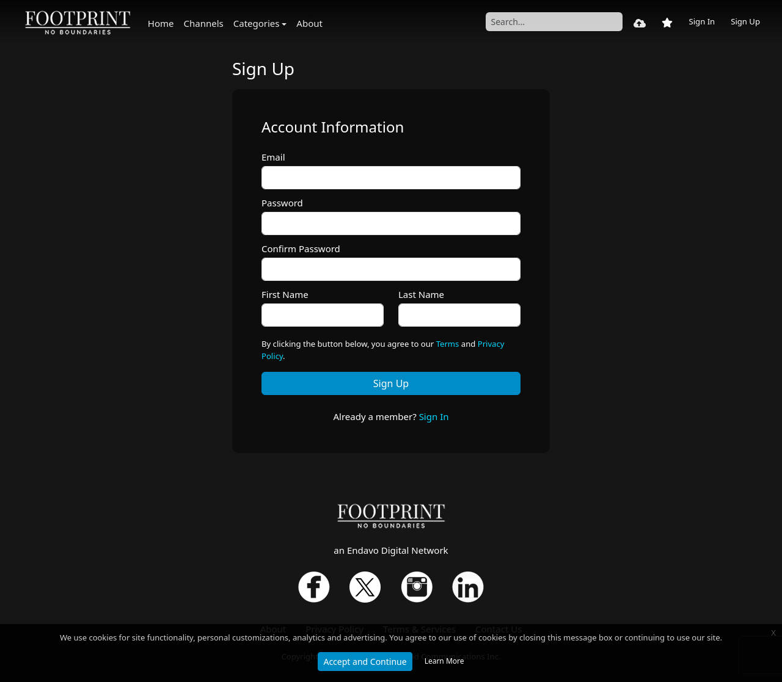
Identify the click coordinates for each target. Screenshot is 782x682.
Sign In (702, 21)
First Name (285, 294)
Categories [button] (256, 23)
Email (273, 157)
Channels (204, 23)
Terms (447, 343)
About (309, 23)
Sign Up (745, 21)
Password (282, 203)
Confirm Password (300, 248)
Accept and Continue (364, 661)
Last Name (421, 294)
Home (161, 23)
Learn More (444, 661)
